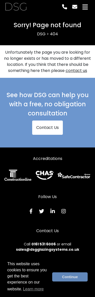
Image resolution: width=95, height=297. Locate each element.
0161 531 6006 (43, 244)
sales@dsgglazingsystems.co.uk (47, 249)
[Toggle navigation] (85, 7)
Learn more (33, 289)
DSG (16, 7)
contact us (76, 70)
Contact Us (47, 127)
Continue (70, 277)
